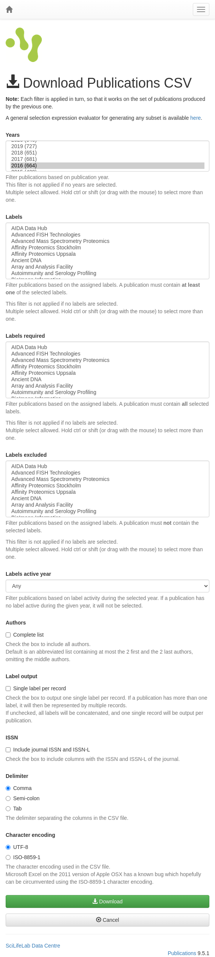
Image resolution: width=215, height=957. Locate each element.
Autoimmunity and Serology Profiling (107, 273)
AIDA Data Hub (107, 228)
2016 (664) (107, 165)
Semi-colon (23, 798)
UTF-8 (17, 847)
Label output (21, 676)
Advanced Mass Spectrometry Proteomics (107, 241)
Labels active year (28, 574)
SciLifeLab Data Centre (33, 946)
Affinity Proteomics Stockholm (107, 247)
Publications (182, 953)
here (195, 118)
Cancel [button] (107, 920)
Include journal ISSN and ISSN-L (48, 750)
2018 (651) (107, 153)
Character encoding (30, 835)
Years (13, 135)
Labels (14, 217)
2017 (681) (107, 159)
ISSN (12, 737)
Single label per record (36, 688)
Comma (19, 788)
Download (107, 901)
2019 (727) (107, 146)
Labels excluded (26, 455)
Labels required (25, 336)
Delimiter (17, 776)
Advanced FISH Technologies (107, 235)
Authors (16, 623)
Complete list (25, 635)
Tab (14, 808)
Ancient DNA (107, 260)
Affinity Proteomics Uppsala (107, 254)
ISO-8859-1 (23, 857)
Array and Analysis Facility (107, 267)
